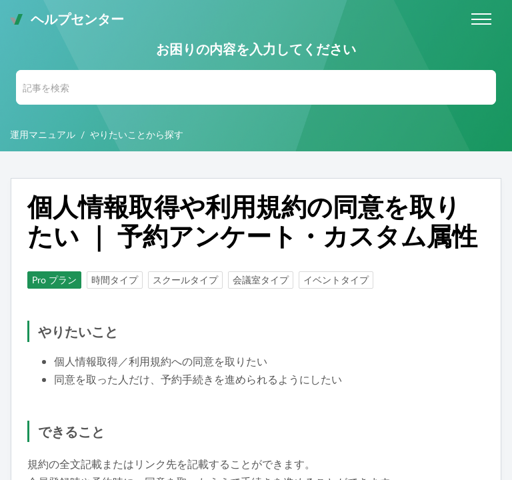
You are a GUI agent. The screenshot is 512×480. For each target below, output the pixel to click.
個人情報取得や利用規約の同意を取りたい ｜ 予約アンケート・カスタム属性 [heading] (252, 221)
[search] (256, 87)
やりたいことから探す (136, 134)
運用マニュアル (42, 134)
